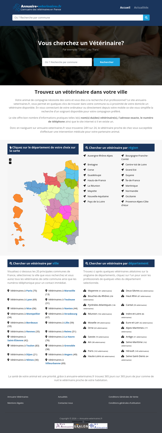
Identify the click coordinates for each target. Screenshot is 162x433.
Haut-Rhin (136, 296)
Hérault (135, 350)
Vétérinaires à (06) (21, 308)
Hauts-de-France (94, 180)
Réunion (97, 313)
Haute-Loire (99, 356)
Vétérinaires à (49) (61, 354)
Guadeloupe (92, 175)
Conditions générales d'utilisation (124, 403)
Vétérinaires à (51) (60, 331)
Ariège (134, 336)
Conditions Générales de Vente (123, 396)
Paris (95, 350)
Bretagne (90, 164)
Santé (87, 421)
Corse (88, 169)
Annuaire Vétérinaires (17, 396)
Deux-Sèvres (137, 290)
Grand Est (128, 169)
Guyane (127, 175)
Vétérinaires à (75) (22, 290)
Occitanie (128, 196)
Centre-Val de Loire (134, 164)
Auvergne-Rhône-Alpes (98, 155)
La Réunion (91, 185)
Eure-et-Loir (137, 322)
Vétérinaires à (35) (23, 331)
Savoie (96, 336)
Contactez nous (65, 403)
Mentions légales (15, 403)
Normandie (129, 190)
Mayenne (97, 290)
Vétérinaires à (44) (61, 308)
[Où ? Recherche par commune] (77, 18)
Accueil (125, 7)
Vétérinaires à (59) (59, 322)
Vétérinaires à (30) (23, 359)
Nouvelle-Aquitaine (96, 196)
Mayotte (90, 190)
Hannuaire (77, 421)
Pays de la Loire (94, 201)
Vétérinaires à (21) (22, 354)
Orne (95, 327)
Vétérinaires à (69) (22, 299)
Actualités (141, 7)
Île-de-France (130, 180)
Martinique (129, 185)
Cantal (134, 304)
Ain (94, 342)
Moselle (96, 322)
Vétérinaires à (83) (23, 345)
